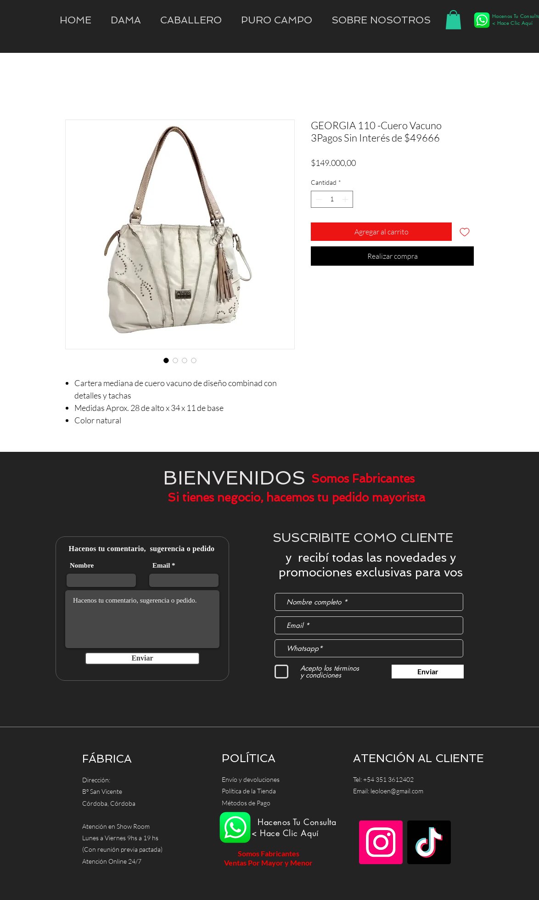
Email (161, 565)
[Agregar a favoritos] (464, 231)
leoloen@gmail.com (397, 791)
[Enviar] (142, 658)
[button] (381, 20)
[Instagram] (381, 842)
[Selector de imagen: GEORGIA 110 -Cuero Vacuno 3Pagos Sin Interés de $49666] (166, 360)
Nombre (82, 565)
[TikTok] (429, 842)
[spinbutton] (332, 199)
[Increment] (346, 199)
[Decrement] (318, 199)
